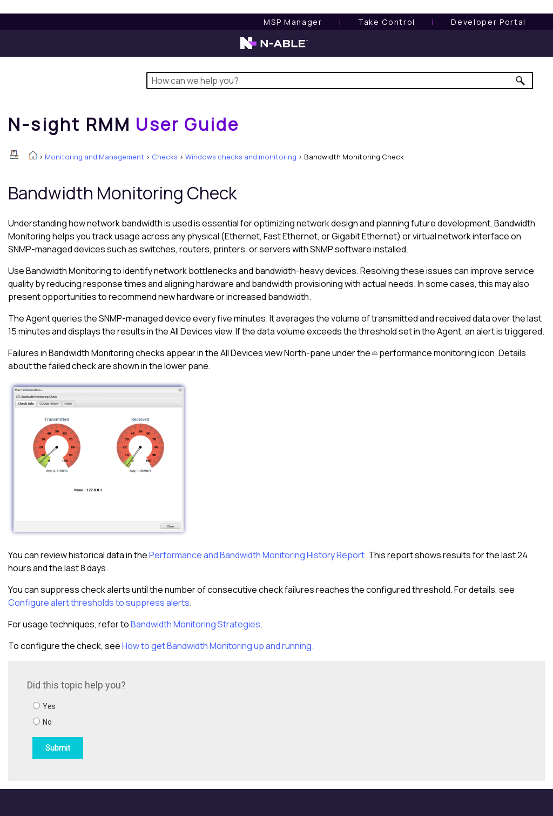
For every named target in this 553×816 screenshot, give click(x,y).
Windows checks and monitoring (240, 157)
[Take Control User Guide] (386, 22)
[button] (521, 80)
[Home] (123, 124)
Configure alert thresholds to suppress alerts (99, 602)
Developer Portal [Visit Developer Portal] (488, 22)
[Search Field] (339, 80)
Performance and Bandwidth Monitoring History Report (257, 555)
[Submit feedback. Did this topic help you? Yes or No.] (173, 719)
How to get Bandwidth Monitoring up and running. (218, 646)
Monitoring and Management (94, 157)
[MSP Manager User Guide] (293, 22)
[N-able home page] (274, 48)
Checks (165, 157)
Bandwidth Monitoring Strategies (195, 624)
